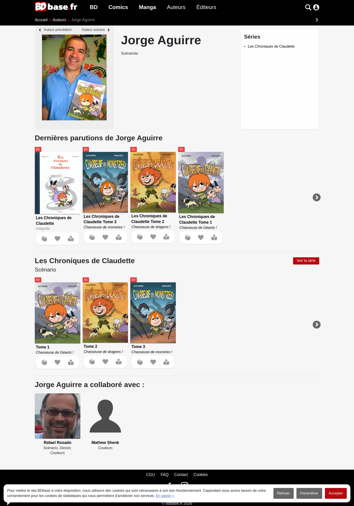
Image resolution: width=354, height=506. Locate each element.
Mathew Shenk (105, 442)
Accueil (41, 20)
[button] (308, 7)
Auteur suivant (93, 30)
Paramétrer (309, 493)
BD (94, 7)
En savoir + (165, 496)
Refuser (283, 493)
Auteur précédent (58, 30)
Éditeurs (206, 7)
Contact (181, 474)
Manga (147, 7)
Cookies (200, 474)
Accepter (336, 493)
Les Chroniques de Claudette (271, 46)
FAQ (164, 474)
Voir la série (306, 260)
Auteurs (176, 7)
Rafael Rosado (57, 442)
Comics (118, 7)
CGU (150, 474)
